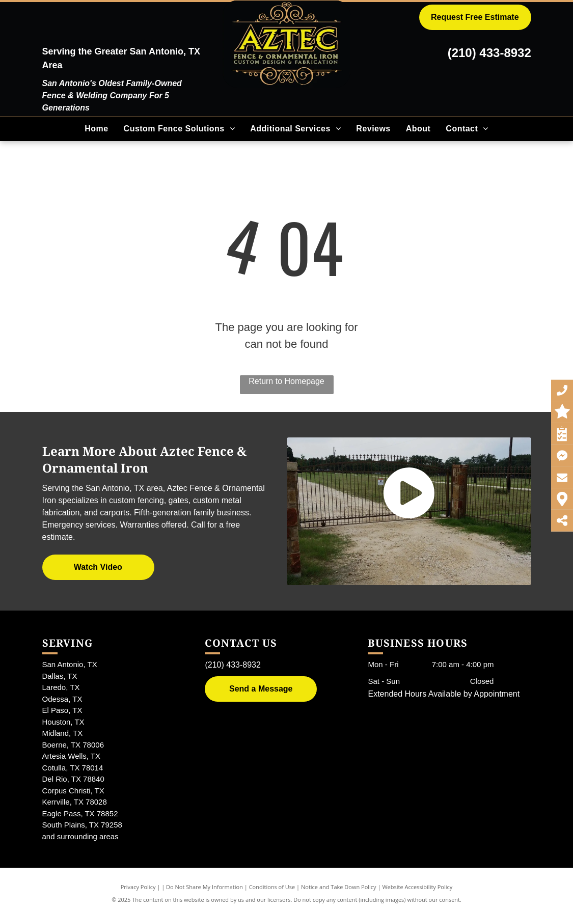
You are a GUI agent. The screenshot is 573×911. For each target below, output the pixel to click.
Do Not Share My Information (204, 887)
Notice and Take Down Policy (338, 887)
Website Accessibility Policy (417, 887)
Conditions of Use (272, 887)
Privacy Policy (138, 887)
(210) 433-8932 (489, 53)
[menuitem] (96, 128)
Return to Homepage (286, 381)
